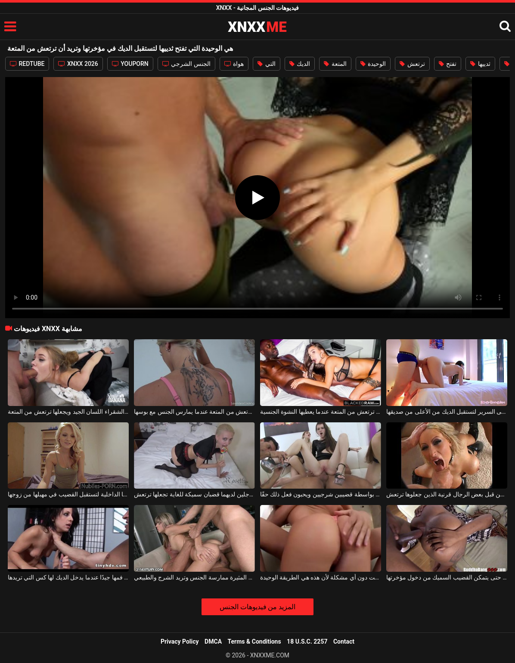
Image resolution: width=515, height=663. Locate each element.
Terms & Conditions (254, 641)
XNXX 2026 (78, 63)
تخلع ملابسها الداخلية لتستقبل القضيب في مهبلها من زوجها (68, 494)
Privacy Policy (180, 641)
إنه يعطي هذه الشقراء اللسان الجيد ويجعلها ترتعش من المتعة (68, 411)
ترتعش (412, 63)
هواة (234, 63)
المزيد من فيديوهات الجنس (258, 607)
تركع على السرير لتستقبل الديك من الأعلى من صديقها (446, 411)
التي (266, 63)
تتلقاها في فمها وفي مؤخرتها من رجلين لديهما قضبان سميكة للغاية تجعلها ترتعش (194, 494)
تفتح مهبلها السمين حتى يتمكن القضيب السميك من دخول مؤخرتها (446, 577)
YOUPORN (130, 63)
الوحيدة (373, 63)
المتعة (335, 63)
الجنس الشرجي (186, 63)
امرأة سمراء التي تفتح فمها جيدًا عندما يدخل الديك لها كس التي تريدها (68, 577)
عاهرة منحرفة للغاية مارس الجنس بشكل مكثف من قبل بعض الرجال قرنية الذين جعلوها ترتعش (446, 494)
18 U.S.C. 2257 (307, 641)
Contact (343, 641)
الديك (299, 63)
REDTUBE (27, 63)
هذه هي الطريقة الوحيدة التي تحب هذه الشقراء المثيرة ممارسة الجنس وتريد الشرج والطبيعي (194, 577)
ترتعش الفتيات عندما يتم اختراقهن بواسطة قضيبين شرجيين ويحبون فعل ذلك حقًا (320, 494)
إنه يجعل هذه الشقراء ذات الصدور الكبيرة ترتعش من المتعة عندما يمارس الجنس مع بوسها (194, 411)
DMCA (213, 641)
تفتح (447, 63)
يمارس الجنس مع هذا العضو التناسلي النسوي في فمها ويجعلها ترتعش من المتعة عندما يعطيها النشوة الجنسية (320, 411)
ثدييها (480, 63)
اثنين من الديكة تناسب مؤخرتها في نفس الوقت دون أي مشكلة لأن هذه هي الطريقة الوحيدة (320, 577)
